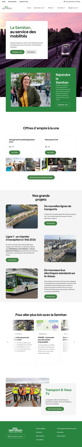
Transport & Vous (23, 1)
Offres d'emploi (61, 436)
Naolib (3, 1)
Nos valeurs (31, 52)
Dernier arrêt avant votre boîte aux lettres (72, 338)
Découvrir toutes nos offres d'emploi (41, 177)
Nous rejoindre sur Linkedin (15, 436)
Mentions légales (40, 428)
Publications (60, 432)
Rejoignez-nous (17, 52)
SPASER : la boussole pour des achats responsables (46, 339)
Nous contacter (40, 436)
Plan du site (39, 432)
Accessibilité (39, 439)
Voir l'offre (14, 152)
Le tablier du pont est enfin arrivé (21, 338)
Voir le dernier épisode (55, 409)
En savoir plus (51, 223)
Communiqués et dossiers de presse (66, 428)
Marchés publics (12, 1)
